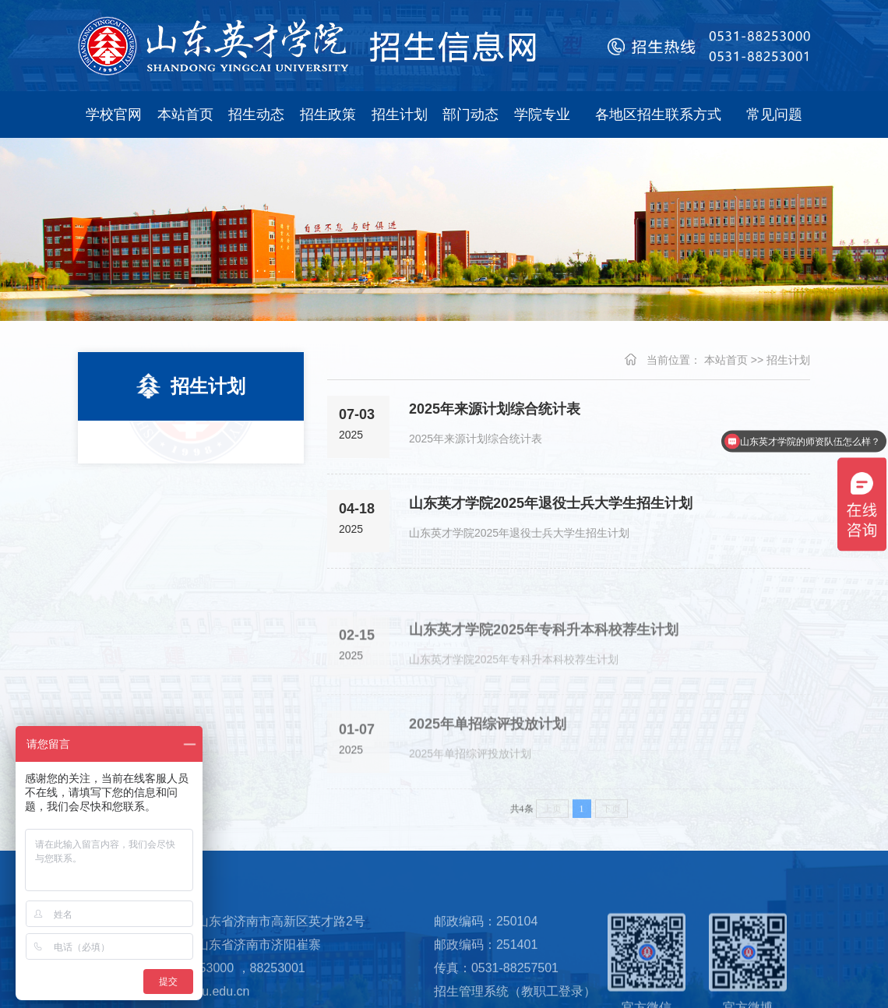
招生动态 (256, 114)
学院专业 (542, 114)
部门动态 (470, 114)
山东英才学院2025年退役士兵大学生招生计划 (550, 503)
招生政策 (328, 114)
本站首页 (185, 114)
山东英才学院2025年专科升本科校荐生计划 (543, 646)
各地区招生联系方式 (658, 114)
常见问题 (774, 114)
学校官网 (114, 114)
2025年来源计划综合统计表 (494, 409)
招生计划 (400, 114)
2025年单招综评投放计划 (487, 740)
